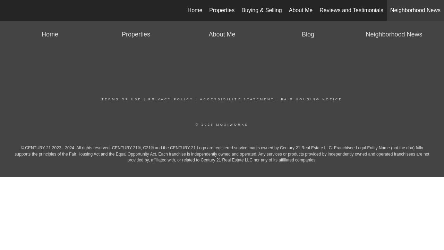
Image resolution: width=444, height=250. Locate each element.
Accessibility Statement (237, 99)
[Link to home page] (8, 10)
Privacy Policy (171, 99)
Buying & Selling (261, 10)
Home (195, 10)
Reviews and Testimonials (351, 10)
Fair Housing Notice (311, 99)
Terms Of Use (122, 99)
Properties (221, 10)
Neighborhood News (415, 10)
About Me (301, 10)
